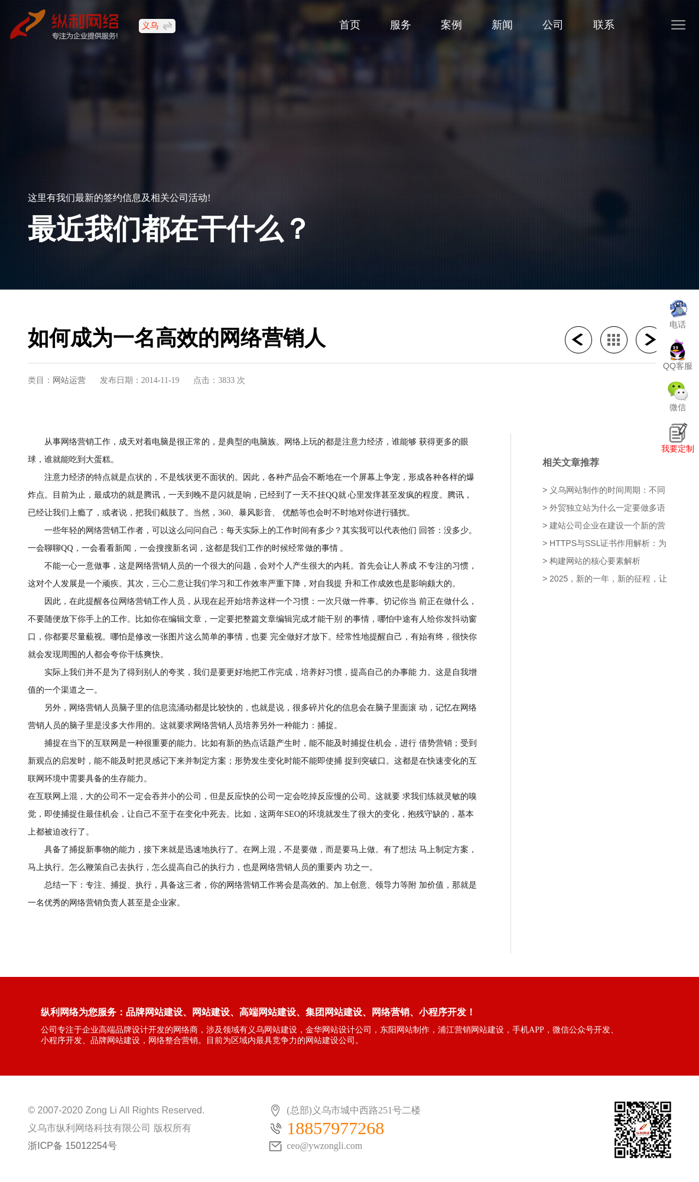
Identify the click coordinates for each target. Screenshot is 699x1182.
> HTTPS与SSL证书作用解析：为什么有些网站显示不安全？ (604, 544)
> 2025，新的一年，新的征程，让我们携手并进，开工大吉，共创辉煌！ (604, 579)
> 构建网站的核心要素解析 (591, 561)
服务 (400, 26)
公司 (553, 26)
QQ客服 (678, 366)
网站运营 (69, 380)
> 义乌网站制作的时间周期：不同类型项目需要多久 (603, 490)
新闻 (502, 26)
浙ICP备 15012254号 (72, 1146)
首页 (349, 26)
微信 (677, 407)
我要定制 (677, 448)
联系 (604, 26)
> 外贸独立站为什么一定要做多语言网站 (603, 508)
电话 (677, 324)
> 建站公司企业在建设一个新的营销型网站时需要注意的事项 (603, 526)
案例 (451, 26)
